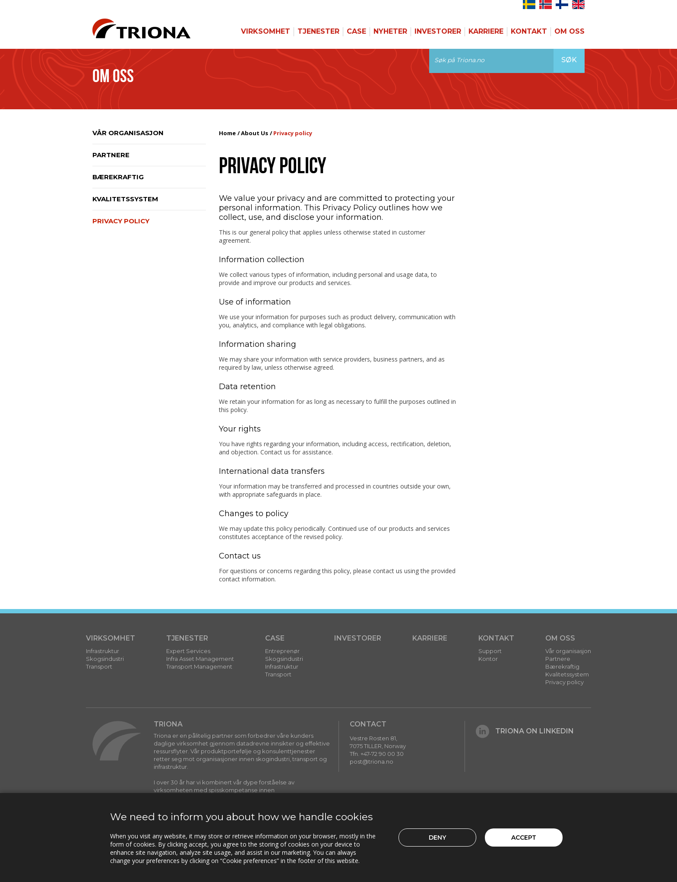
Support (490, 650)
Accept (523, 837)
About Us (254, 133)
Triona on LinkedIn (525, 731)
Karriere (485, 31)
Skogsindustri (105, 658)
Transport (99, 666)
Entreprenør (282, 650)
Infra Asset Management (200, 658)
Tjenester (318, 31)
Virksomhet (265, 31)
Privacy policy (120, 221)
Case (356, 31)
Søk (569, 60)
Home (227, 133)
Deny (437, 837)
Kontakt (529, 31)
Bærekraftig (118, 177)
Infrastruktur (102, 650)
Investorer (437, 31)
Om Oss (569, 31)
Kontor (488, 658)
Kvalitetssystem (125, 199)
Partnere (111, 155)
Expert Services (188, 650)
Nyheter (390, 31)
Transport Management (199, 666)
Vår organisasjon (128, 133)
